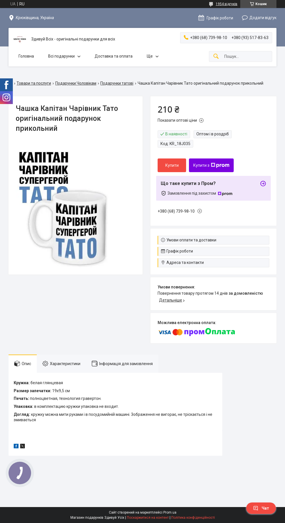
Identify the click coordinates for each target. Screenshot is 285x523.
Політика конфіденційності (193, 518)
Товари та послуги (34, 83)
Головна (26, 56)
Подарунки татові (116, 83)
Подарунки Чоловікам (75, 83)
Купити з (211, 165)
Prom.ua (169, 512)
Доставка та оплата (114, 56)
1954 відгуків (226, 4)
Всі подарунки (61, 56)
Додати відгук (262, 17)
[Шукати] (216, 56)
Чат (261, 508)
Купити (172, 165)
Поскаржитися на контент (148, 518)
